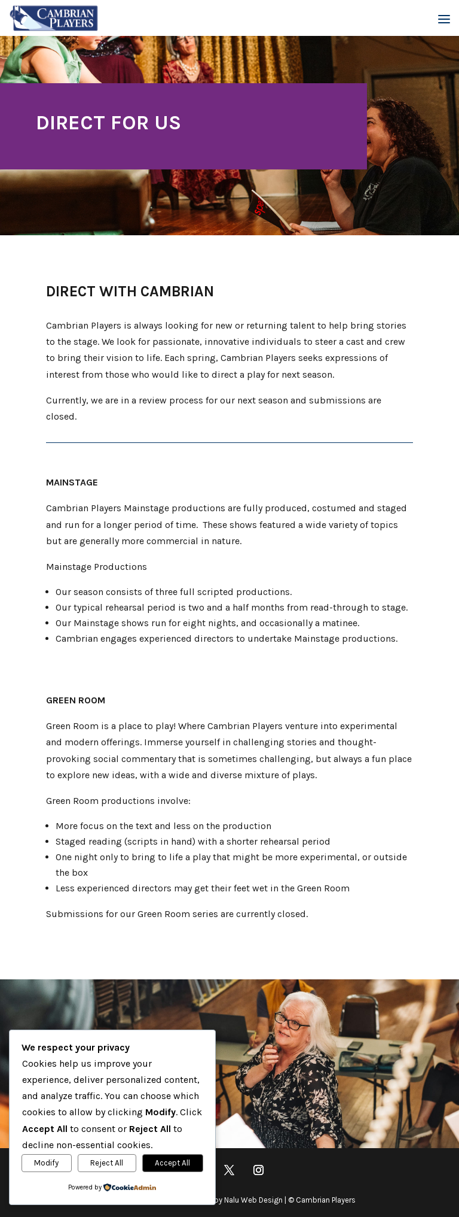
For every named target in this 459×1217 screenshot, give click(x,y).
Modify (46, 1162)
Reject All (106, 1162)
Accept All (172, 1162)
